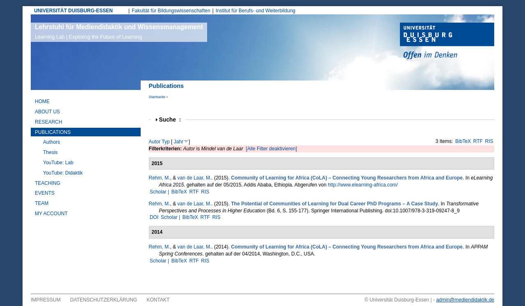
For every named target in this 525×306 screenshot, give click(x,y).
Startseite (157, 96)
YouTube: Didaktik (63, 173)
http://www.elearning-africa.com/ (363, 185)
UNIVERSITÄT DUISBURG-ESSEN (73, 11)
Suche (170, 120)
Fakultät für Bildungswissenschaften (171, 11)
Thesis (50, 152)
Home (42, 101)
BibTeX (463, 141)
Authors (51, 142)
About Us (47, 112)
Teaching (47, 183)
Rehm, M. (159, 178)
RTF (478, 141)
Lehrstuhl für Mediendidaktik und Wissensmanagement (119, 31)
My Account (51, 213)
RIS (489, 141)
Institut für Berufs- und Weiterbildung (256, 11)
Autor (155, 142)
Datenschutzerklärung (103, 300)
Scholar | (160, 192)
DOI (154, 217)
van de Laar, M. (195, 178)
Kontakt (158, 300)
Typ (165, 142)
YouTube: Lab (58, 163)
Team (41, 203)
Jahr (178, 142)
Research (48, 122)
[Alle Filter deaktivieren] (271, 149)
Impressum (46, 300)
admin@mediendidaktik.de (465, 300)
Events (45, 193)
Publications (53, 132)
